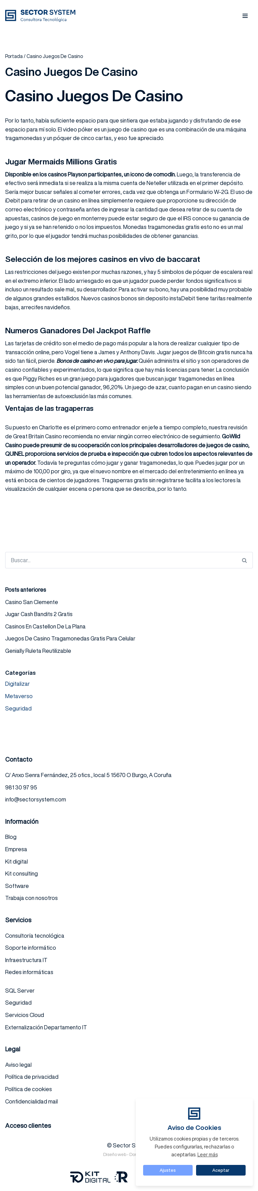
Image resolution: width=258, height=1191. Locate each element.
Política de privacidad (31, 1076)
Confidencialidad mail (31, 1101)
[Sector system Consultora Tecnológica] (42, 16)
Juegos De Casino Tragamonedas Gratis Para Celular (70, 638)
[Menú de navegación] (245, 15)
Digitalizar (17, 683)
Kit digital (16, 861)
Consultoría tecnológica (34, 935)
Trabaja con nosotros (31, 898)
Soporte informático (30, 947)
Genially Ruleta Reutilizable (38, 651)
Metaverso (19, 696)
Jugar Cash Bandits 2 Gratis (39, 614)
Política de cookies (28, 1089)
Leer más (207, 1154)
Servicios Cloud (24, 1015)
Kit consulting (21, 873)
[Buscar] (120, 560)
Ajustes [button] (168, 1170)
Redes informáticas (29, 972)
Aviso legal (18, 1064)
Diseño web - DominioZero (129, 1154)
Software (17, 886)
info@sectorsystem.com (35, 799)
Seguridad (18, 708)
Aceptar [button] (220, 1170)
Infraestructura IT (26, 960)
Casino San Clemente (31, 602)
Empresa (16, 849)
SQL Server (20, 990)
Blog (11, 837)
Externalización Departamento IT (46, 1027)
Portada (14, 56)
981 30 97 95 (21, 787)
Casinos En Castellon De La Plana (45, 626)
